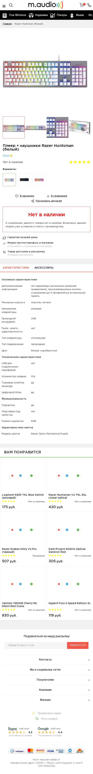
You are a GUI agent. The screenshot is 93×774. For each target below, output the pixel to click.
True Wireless (14, 15)
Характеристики (16, 268)
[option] (46, 72)
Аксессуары (44, 268)
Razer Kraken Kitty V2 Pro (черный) (19, 550)
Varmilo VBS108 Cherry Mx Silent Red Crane (19, 604)
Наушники (38, 15)
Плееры (58, 15)
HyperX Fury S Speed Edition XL (70, 603)
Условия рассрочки (20, 255)
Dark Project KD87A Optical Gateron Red (67, 550)
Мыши (77, 15)
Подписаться (78, 645)
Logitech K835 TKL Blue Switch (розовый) (23, 496)
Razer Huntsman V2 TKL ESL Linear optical (68, 496)
